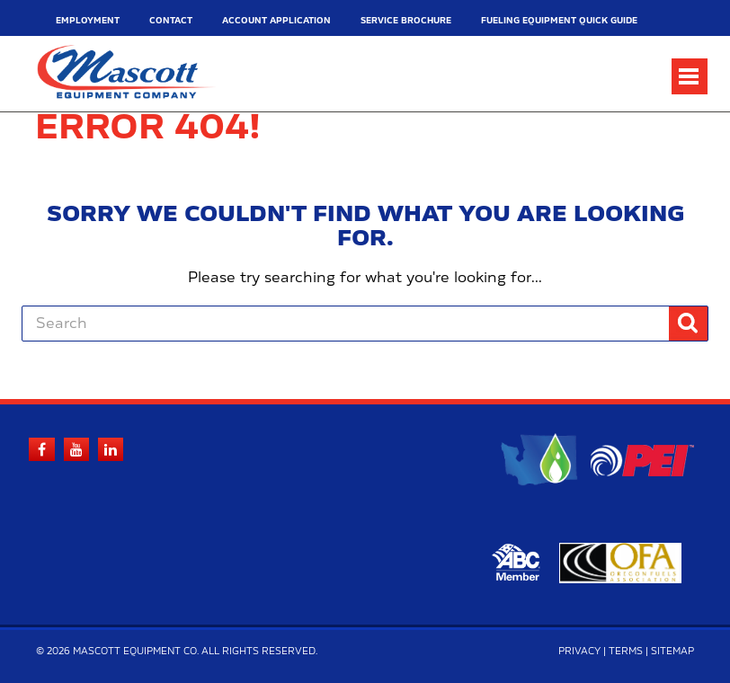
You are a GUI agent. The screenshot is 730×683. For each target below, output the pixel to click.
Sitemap (672, 651)
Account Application (276, 21)
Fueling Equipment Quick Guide (559, 21)
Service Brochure (406, 21)
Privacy (579, 651)
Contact (170, 21)
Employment (88, 21)
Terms (626, 651)
